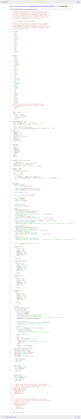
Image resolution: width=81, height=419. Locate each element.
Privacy (11, 417)
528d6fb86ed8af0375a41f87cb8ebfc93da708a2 (42, 6)
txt (75, 417)
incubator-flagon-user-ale (21, 6)
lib (57, 6)
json (79, 417)
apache (11, 6)
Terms (14, 417)
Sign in (78, 2)
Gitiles (7, 417)
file (35, 9)
